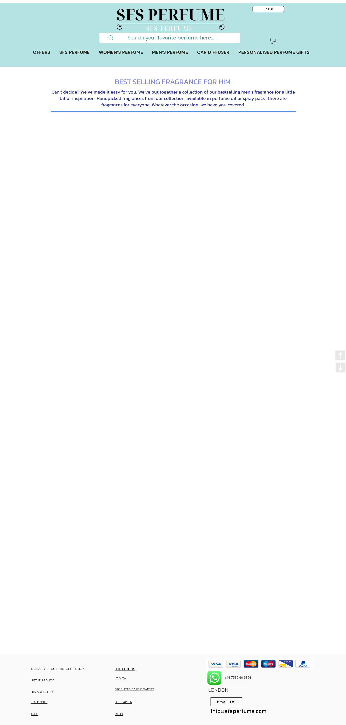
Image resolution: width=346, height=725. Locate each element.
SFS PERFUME (169, 28)
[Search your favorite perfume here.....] (172, 37)
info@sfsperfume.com (238, 711)
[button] (273, 41)
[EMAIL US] (226, 701)
